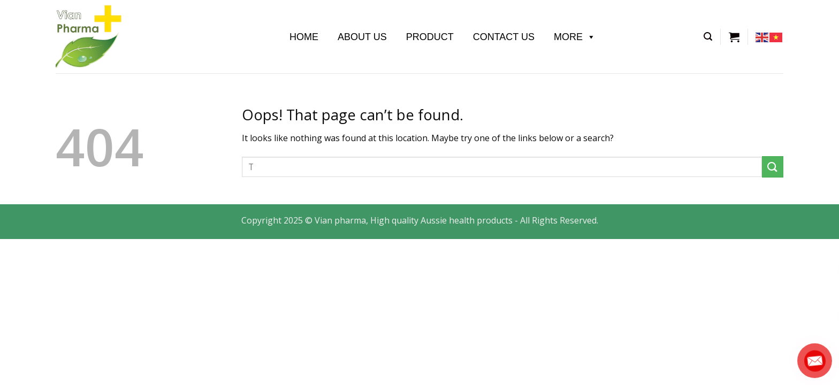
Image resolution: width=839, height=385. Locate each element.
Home (303, 37)
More (575, 37)
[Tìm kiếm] (708, 36)
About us (362, 37)
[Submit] (772, 166)
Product (430, 37)
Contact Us (504, 37)
